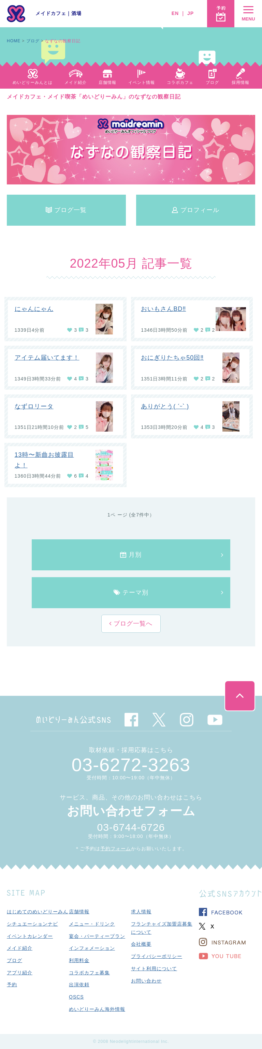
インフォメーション (92, 948)
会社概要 (141, 944)
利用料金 (79, 960)
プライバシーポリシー (156, 956)
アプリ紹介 (19, 972)
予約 (12, 984)
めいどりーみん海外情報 (97, 1009)
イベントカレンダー (30, 936)
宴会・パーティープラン (97, 936)
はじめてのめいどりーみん (37, 911)
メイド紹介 (19, 948)
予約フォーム (115, 848)
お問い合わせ (146, 981)
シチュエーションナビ (32, 924)
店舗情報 (79, 911)
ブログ (33, 41)
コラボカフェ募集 (89, 972)
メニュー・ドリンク (92, 924)
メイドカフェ (50, 13)
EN (175, 13)
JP (190, 13)
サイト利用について (154, 968)
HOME (13, 41)
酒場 (76, 13)
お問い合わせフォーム (131, 811)
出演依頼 (79, 984)
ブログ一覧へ (132, 623)
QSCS (76, 997)
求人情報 (141, 911)
